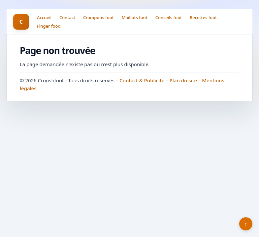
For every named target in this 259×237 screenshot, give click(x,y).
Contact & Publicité (141, 80)
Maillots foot (134, 17)
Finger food (49, 26)
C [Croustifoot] (21, 21)
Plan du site (183, 80)
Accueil (44, 17)
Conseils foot (168, 17)
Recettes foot (203, 17)
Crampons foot (98, 17)
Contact (67, 17)
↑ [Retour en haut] (245, 224)
